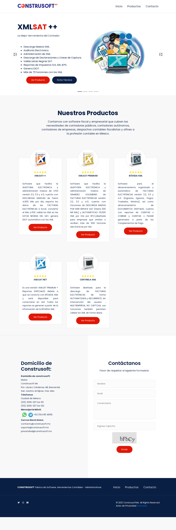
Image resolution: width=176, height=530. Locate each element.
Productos (134, 6)
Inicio (119, 6)
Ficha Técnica (64, 79)
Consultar (142, 505)
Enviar (124, 449)
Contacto (152, 6)
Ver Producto (38, 79)
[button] (15, 54)
